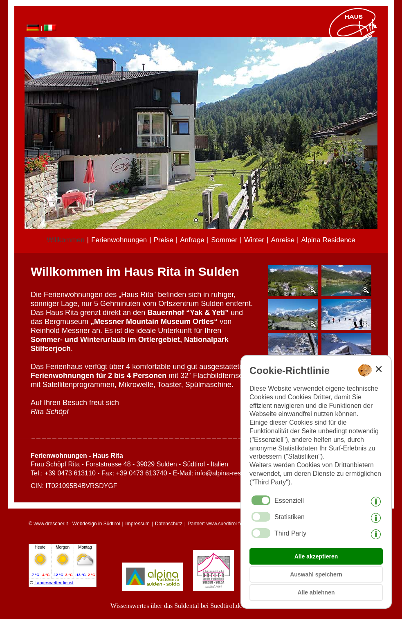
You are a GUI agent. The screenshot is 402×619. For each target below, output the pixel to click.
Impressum (138, 524)
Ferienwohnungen (119, 240)
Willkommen (66, 240)
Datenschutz (168, 524)
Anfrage (192, 240)
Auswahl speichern (316, 574)
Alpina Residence (328, 240)
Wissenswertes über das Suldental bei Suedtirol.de (176, 605)
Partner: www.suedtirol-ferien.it (221, 524)
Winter (254, 240)
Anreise (282, 240)
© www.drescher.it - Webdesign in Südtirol (74, 524)
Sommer (224, 240)
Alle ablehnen (316, 592)
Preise (163, 240)
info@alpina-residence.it (230, 473)
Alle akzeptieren (316, 556)
